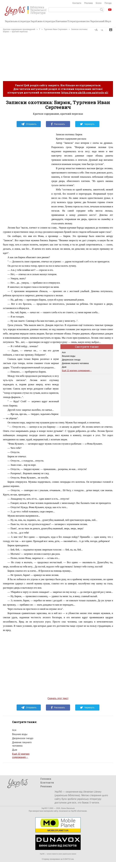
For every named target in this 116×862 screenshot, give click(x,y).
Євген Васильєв (68, 808)
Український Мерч (100, 21)
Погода (108, 3)
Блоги (99, 3)
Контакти (76, 3)
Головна (45, 778)
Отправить (28, 124)
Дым (64, 367)
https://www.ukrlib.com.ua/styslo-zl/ (84, 92)
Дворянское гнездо (71, 359)
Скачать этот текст (58, 698)
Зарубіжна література (43, 21)
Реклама (88, 3)
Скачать (110, 29)
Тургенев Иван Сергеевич (55, 29)
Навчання (61, 21)
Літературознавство (78, 21)
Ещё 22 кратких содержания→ (77, 370)
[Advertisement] (58, 57)
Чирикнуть (87, 124)
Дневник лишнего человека (75, 363)
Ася (64, 352)
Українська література (17, 21)
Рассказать (58, 124)
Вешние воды (68, 356)
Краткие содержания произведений (19, 29)
